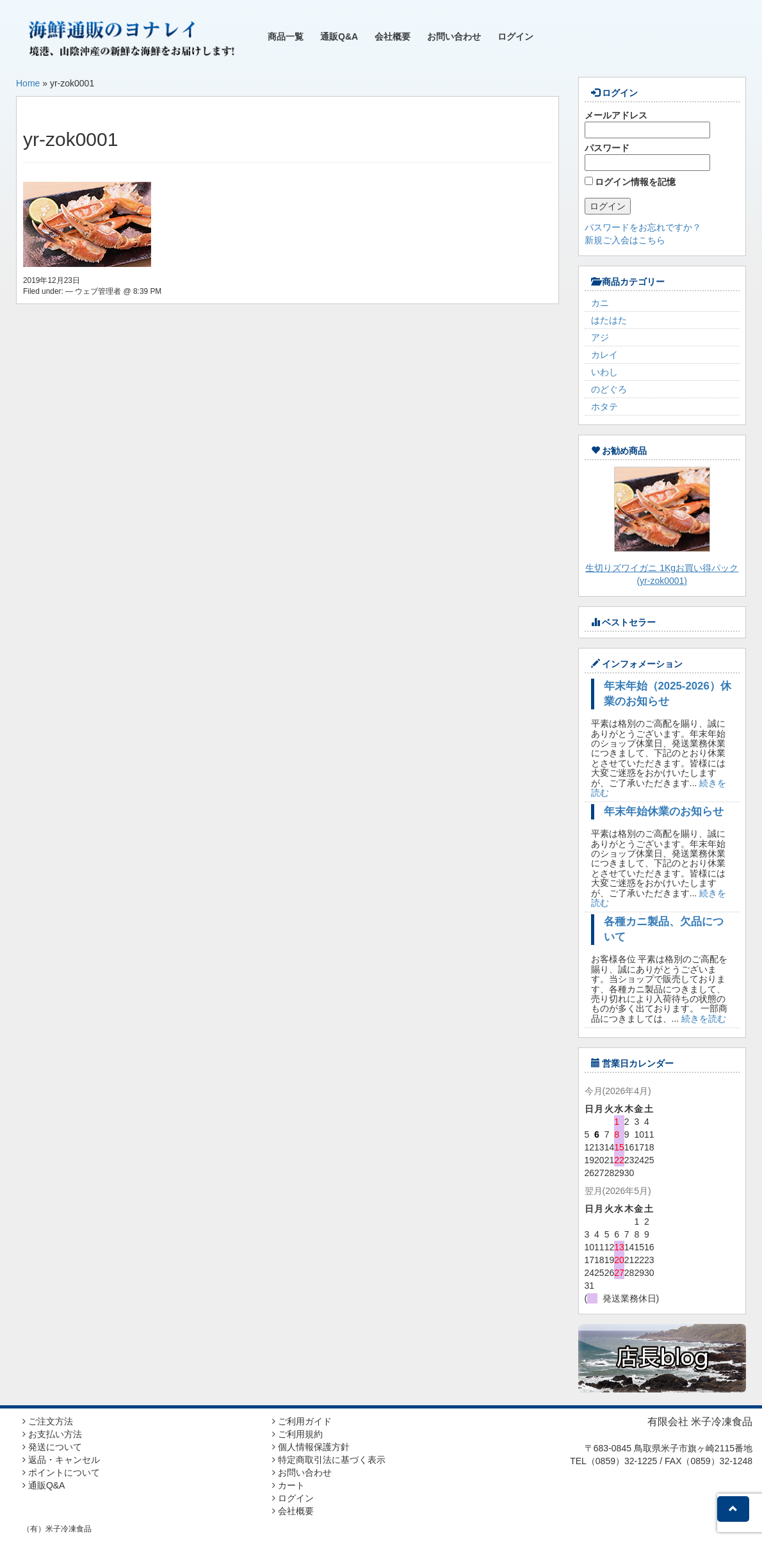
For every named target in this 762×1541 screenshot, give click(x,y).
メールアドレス (647, 124)
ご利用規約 (297, 1434)
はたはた (609, 320)
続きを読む (703, 1018)
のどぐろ (609, 389)
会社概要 (392, 36)
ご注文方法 (47, 1421)
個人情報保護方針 (311, 1447)
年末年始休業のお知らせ (664, 811)
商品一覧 (286, 36)
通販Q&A (339, 36)
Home (28, 83)
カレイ (604, 355)
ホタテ (604, 406)
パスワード (647, 157)
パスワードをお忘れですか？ (643, 227)
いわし (604, 372)
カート (288, 1485)
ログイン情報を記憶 (630, 182)
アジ (600, 337)
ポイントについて (61, 1472)
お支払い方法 (52, 1434)
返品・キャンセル (61, 1460)
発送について (52, 1447)
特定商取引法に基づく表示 (328, 1460)
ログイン (515, 36)
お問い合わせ (454, 36)
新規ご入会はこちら (625, 240)
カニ (600, 303)
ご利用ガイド (302, 1421)
